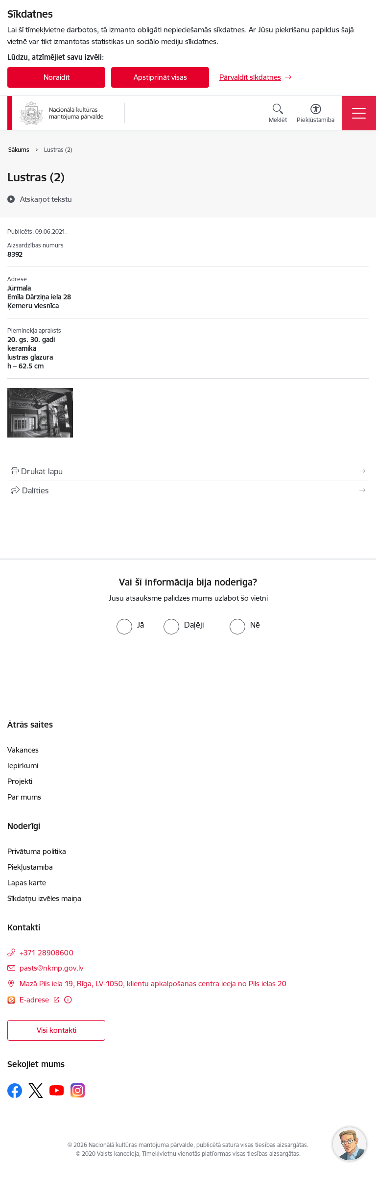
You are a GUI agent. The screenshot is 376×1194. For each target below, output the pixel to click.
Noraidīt (57, 77)
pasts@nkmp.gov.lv (51, 968)
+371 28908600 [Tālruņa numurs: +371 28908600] (46, 952)
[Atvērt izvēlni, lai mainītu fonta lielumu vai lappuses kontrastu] (315, 114)
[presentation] (81, 671)
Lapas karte (26, 882)
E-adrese (35, 999)
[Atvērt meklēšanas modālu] (278, 114)
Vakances (23, 750)
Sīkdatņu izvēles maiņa (44, 898)
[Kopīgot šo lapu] (188, 490)
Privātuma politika (36, 851)
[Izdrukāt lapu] (188, 471)
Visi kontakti (56, 1030)
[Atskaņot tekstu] (46, 199)
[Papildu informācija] (67, 999)
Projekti (19, 781)
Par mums (24, 797)
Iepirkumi (22, 765)
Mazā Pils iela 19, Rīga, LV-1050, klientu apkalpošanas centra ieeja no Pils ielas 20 (153, 983)
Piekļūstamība (30, 867)
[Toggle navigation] (359, 113)
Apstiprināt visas (160, 77)
